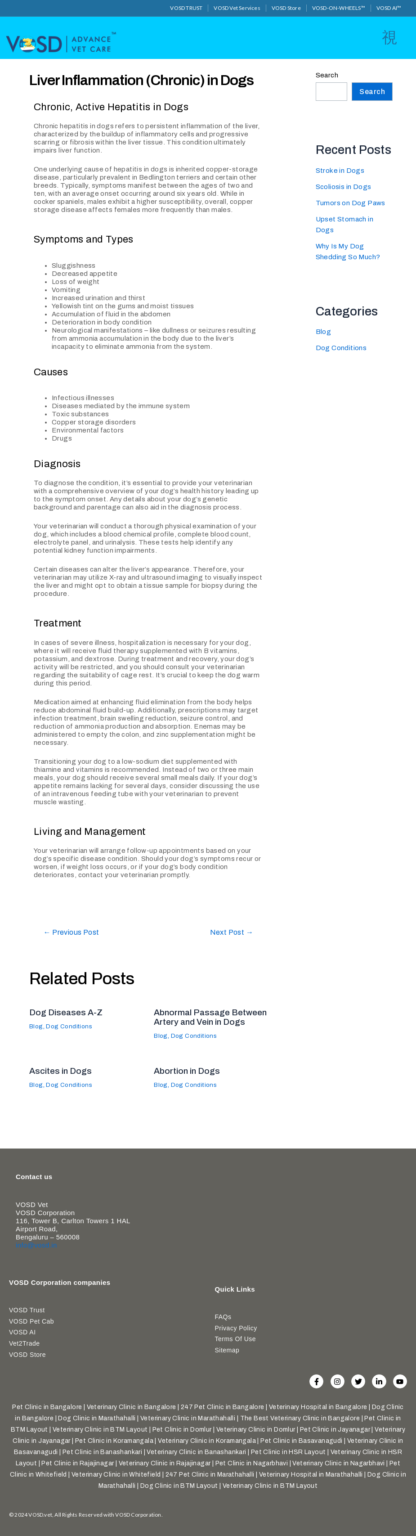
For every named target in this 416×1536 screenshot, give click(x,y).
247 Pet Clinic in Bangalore (222, 1407)
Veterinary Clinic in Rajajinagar (165, 1463)
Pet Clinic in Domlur (182, 1429)
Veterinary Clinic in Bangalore (131, 1407)
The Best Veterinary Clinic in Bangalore (300, 1418)
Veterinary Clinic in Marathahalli (187, 1418)
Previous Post (74, 932)
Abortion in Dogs (188, 1078)
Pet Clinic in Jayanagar (335, 1429)
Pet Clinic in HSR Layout (288, 1452)
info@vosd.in (36, 1248)
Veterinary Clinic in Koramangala (207, 1440)
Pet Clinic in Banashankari (102, 1452)
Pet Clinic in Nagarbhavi (251, 1463)
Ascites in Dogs (61, 1078)
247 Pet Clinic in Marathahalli (210, 1474)
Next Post (229, 932)
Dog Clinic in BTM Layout (179, 1485)
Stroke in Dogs (340, 169)
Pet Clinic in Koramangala (114, 1440)
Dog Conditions (71, 1025)
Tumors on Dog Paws (351, 202)
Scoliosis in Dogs (344, 185)
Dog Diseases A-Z (67, 1012)
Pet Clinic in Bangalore (47, 1407)
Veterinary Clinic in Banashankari (196, 1452)
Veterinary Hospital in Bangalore (318, 1407)
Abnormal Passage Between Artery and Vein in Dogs (208, 1021)
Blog (36, 1025)
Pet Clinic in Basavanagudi (301, 1440)
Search (327, 74)
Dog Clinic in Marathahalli (96, 1418)
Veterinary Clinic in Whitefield (116, 1474)
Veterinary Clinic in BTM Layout (100, 1429)
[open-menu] (389, 37)
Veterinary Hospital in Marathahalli (311, 1474)
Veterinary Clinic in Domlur (255, 1429)
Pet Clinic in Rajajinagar (77, 1463)
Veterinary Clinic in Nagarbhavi (338, 1463)
